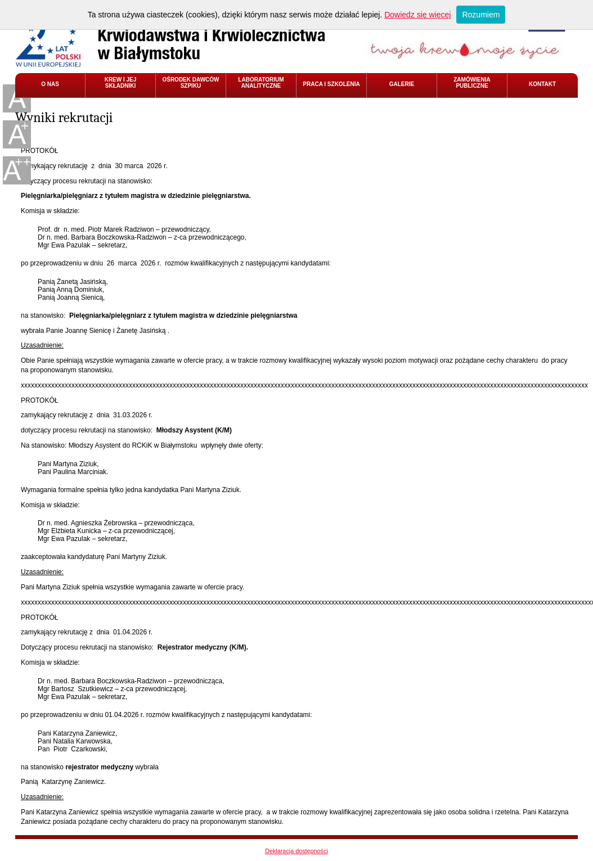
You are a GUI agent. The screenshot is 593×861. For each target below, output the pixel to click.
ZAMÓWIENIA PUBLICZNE (472, 82)
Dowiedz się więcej (417, 14)
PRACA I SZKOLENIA (331, 84)
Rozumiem (481, 14)
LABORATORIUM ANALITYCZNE (261, 82)
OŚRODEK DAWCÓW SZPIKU (190, 82)
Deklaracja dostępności (296, 851)
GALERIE (401, 84)
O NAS (50, 84)
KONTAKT (542, 84)
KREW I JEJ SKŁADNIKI (121, 82)
